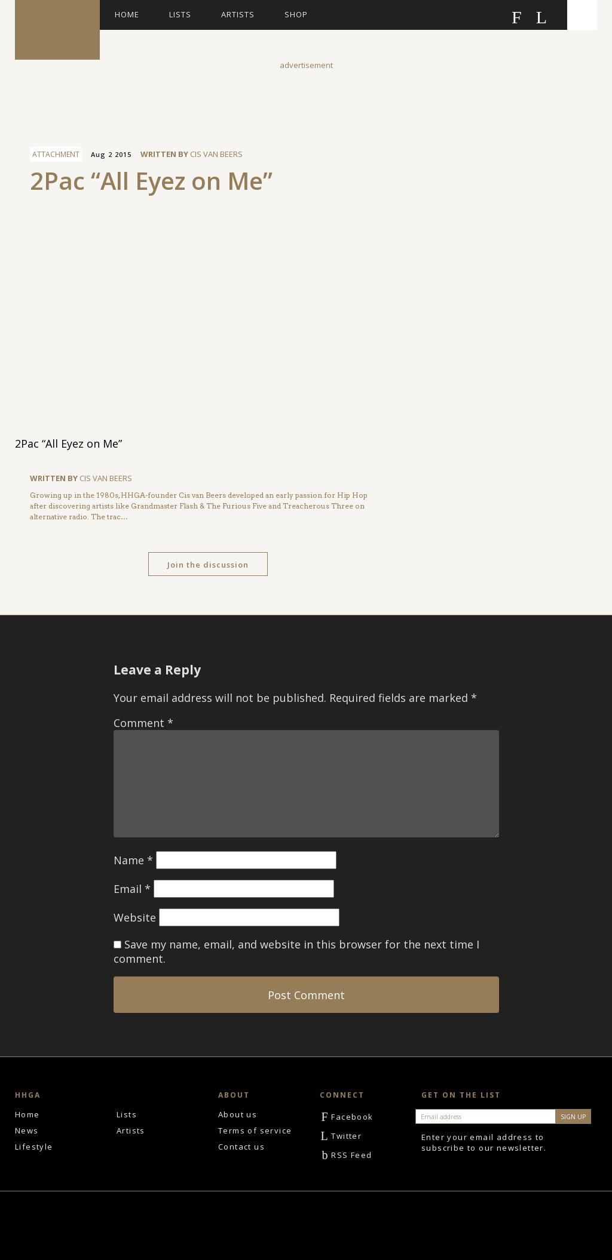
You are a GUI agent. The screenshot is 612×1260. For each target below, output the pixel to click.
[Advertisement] (306, 98)
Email (132, 889)
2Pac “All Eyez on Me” (151, 180)
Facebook (347, 1116)
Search (582, 15)
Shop (296, 14)
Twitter (341, 1135)
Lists (180, 14)
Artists (238, 14)
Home (127, 14)
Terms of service (255, 1130)
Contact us (241, 1146)
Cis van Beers (216, 154)
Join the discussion (208, 564)
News (27, 1130)
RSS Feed (346, 1155)
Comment (143, 723)
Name (133, 860)
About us (237, 1114)
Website (135, 917)
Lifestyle (34, 1146)
